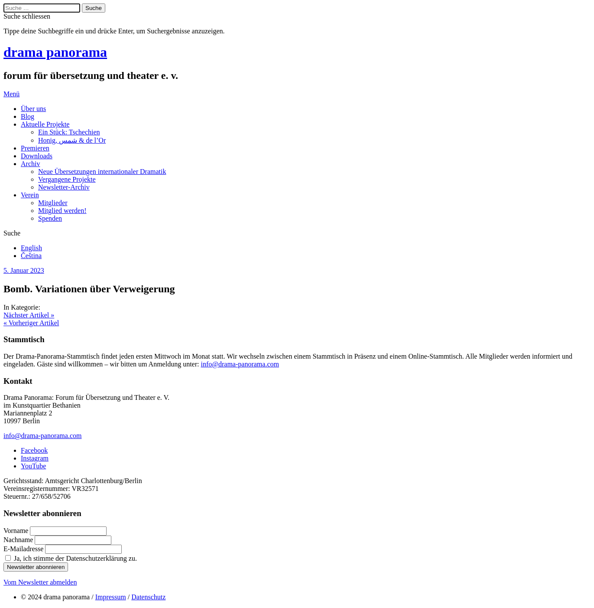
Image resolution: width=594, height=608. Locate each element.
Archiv (30, 163)
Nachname (19, 539)
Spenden (50, 218)
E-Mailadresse (24, 548)
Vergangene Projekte (67, 179)
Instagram (35, 458)
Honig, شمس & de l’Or (72, 140)
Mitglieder (53, 202)
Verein (30, 195)
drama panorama (55, 52)
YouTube (33, 466)
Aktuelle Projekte (45, 124)
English (31, 248)
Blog (27, 116)
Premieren (35, 148)
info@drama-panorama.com (240, 364)
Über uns (33, 108)
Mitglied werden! (62, 210)
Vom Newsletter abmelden (40, 582)
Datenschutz (148, 597)
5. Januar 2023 (23, 270)
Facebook (34, 450)
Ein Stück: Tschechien (69, 132)
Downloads (36, 156)
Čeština (31, 255)
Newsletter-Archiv (64, 187)
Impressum (110, 597)
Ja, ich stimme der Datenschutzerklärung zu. (75, 558)
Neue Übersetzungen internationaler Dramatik (102, 171)
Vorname (16, 530)
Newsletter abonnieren (36, 567)
